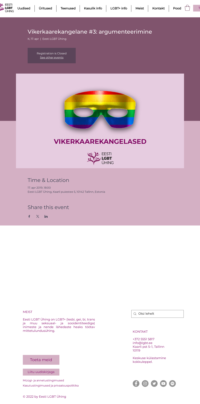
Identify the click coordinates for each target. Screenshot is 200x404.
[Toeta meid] (41, 360)
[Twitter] (154, 383)
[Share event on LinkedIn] (46, 216)
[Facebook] (136, 383)
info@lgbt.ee (142, 343)
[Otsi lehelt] (157, 314)
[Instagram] (145, 383)
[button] (187, 8)
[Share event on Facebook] (29, 216)
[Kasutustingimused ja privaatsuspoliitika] (57, 385)
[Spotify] (172, 383)
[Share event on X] (37, 216)
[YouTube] (163, 383)
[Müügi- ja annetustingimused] (57, 380)
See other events (52, 57)
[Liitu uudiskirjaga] (41, 372)
